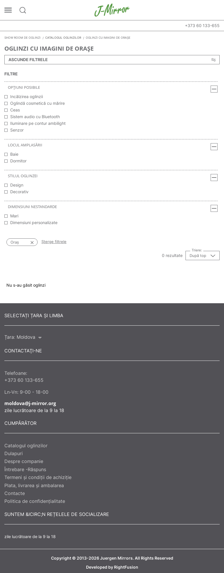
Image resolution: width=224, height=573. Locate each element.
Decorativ (19, 191)
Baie (14, 154)
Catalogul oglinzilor (26, 445)
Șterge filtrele (53, 242)
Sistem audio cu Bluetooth (35, 116)
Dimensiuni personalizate (33, 222)
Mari (14, 215)
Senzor (17, 129)
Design (16, 184)
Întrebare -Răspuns (25, 469)
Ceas (15, 109)
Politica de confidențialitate (34, 501)
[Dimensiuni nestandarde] (214, 208)
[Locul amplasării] (214, 146)
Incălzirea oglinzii (26, 96)
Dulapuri (13, 453)
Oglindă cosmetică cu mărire (37, 103)
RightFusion (126, 567)
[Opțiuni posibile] (214, 89)
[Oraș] (26, 242)
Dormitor (18, 160)
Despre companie (23, 461)
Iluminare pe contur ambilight (38, 123)
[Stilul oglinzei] (214, 177)
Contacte (14, 493)
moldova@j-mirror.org (30, 403)
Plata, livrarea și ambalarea (34, 485)
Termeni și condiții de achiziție (37, 477)
